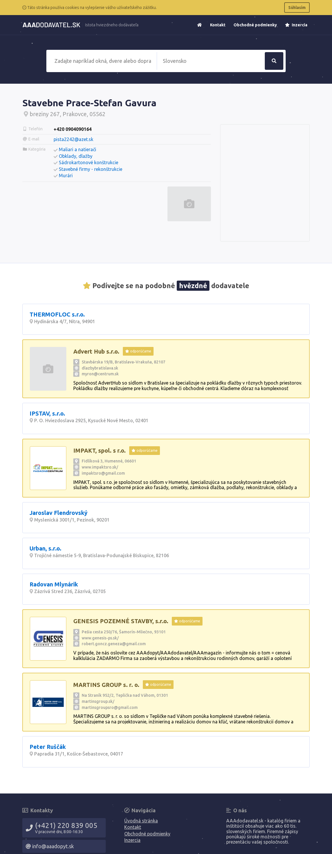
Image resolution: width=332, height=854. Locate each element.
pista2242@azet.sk (73, 139)
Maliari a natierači (77, 149)
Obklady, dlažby (75, 156)
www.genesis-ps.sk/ (100, 638)
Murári (66, 175)
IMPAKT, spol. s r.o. (99, 450)
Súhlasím (297, 7)
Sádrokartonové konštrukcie (88, 162)
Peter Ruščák (48, 746)
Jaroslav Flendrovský (58, 512)
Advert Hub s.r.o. (96, 351)
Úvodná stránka (141, 820)
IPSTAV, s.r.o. (47, 413)
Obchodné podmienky (255, 25)
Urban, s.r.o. (45, 548)
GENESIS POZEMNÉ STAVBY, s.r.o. (120, 621)
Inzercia (296, 25)
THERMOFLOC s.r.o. (57, 314)
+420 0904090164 (73, 129)
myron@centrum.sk (100, 374)
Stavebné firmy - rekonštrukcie (90, 169)
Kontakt (217, 25)
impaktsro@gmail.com (103, 473)
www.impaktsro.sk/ (100, 467)
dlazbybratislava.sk (100, 368)
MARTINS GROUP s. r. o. (106, 684)
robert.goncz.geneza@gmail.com (114, 643)
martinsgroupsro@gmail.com (110, 707)
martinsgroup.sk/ (98, 701)
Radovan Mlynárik (54, 584)
